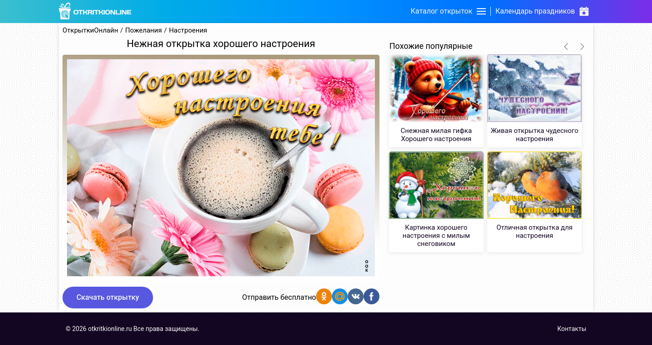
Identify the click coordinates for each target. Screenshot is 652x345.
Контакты (571, 328)
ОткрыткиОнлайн (90, 30)
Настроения (188, 30)
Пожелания (143, 30)
